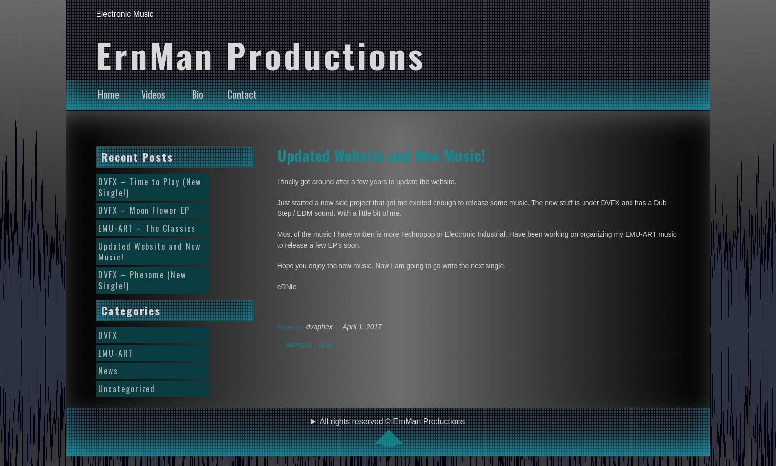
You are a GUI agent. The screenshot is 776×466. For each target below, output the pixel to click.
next (329, 345)
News (108, 371)
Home (108, 94)
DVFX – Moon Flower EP (144, 210)
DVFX (108, 335)
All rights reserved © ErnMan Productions (392, 431)
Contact (242, 94)
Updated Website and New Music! (381, 155)
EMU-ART (116, 353)
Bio (197, 94)
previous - (297, 345)
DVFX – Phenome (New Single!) (142, 280)
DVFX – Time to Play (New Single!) (149, 187)
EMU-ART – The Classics (147, 228)
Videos (153, 94)
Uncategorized (126, 389)
